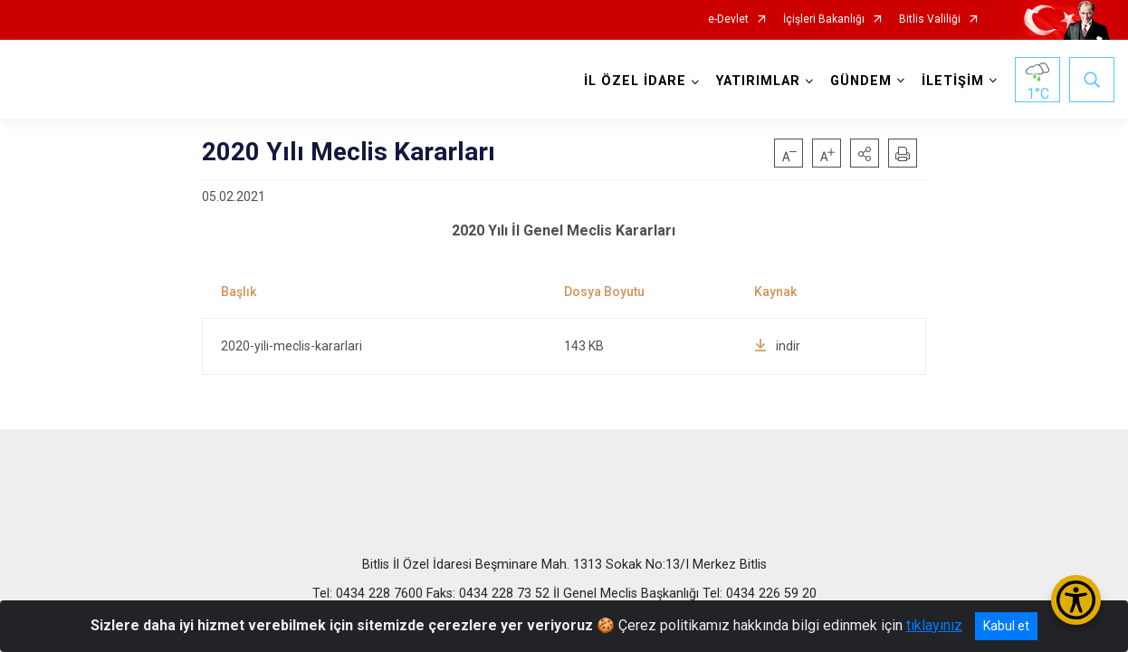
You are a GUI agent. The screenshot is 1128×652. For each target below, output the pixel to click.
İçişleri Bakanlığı (824, 19)
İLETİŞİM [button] (953, 81)
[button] (864, 153)
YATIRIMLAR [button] (758, 81)
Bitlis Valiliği (930, 19)
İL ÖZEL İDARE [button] (635, 81)
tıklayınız (934, 625)
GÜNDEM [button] (861, 81)
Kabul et (1006, 625)
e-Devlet (728, 19)
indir (777, 346)
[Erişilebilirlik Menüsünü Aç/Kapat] (1076, 600)
